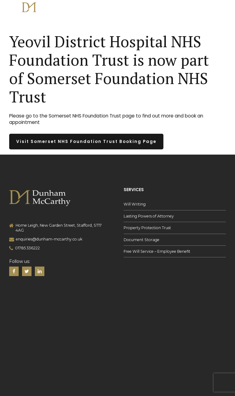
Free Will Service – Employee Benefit (157, 251)
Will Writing (135, 204)
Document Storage (141, 239)
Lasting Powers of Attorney (149, 216)
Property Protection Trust (147, 227)
